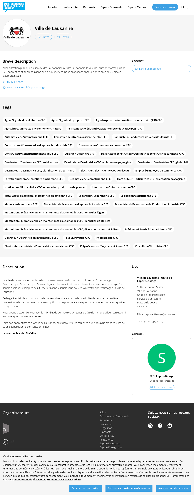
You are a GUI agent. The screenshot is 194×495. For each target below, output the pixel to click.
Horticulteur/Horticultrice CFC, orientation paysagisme (151, 179)
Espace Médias (137, 7)
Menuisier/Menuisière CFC (21, 204)
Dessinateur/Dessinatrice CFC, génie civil (162, 162)
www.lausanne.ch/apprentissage (24, 87)
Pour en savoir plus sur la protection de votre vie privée (47, 481)
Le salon (53, 7)
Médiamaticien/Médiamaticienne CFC (148, 229)
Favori (63, 37)
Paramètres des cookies (86, 490)
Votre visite (71, 7)
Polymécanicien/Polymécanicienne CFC (104, 246)
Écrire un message (148, 68)
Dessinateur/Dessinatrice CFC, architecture (31, 162)
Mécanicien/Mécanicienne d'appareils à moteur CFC (76, 204)
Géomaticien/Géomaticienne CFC (90, 179)
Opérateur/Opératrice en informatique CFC (31, 237)
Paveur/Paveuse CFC (77, 237)
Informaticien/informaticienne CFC (113, 187)
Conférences (107, 435)
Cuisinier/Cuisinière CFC (80, 153)
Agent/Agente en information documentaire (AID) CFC (129, 120)
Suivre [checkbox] (43, 37)
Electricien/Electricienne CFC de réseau (105, 170)
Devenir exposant (165, 7)
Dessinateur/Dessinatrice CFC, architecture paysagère (97, 162)
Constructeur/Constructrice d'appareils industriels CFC (38, 145)
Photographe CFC (107, 237)
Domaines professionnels (114, 416)
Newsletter (106, 424)
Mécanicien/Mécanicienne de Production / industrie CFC (150, 204)
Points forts (106, 439)
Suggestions (107, 428)
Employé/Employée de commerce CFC (158, 170)
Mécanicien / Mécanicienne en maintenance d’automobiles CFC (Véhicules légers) (55, 212)
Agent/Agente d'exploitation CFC (25, 120)
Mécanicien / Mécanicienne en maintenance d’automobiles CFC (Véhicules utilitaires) (57, 221)
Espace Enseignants (111, 447)
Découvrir (89, 7)
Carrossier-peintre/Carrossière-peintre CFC (80, 137)
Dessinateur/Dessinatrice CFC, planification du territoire (39, 170)
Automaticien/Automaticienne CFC (26, 137)
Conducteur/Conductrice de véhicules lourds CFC (144, 137)
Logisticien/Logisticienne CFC (139, 195)
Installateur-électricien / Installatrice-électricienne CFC (38, 195)
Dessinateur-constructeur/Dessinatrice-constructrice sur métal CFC (142, 153)
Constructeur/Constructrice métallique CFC (31, 153)
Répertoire (106, 420)
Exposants (105, 432)
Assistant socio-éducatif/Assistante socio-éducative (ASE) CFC (105, 128)
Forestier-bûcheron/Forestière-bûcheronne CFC (34, 179)
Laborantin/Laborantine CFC (96, 195)
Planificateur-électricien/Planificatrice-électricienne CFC (39, 246)
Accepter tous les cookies (173, 490)
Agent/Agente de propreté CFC (70, 120)
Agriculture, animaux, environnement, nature (33, 128)
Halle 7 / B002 (13, 82)
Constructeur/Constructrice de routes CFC (105, 145)
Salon (103, 412)
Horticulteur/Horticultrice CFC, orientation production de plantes (45, 187)
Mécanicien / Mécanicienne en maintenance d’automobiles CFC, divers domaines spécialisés (62, 229)
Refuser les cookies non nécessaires (129, 490)
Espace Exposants (111, 7)
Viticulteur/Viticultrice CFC (151, 246)
